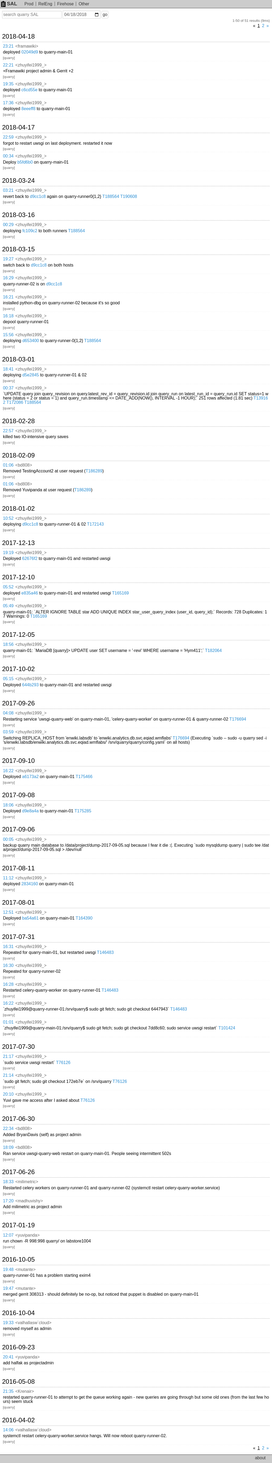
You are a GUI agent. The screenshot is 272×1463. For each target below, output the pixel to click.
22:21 (8, 65)
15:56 (8, 334)
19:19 (8, 552)
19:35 (8, 84)
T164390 (84, 918)
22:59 (8, 137)
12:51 (8, 912)
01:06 (8, 465)
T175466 (84, 776)
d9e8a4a (30, 811)
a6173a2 (30, 776)
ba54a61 (30, 918)
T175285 (82, 811)
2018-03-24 (18, 180)
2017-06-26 (18, 1172)
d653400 (30, 340)
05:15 (8, 678)
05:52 (8, 587)
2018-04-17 (18, 127)
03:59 (8, 732)
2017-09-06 (18, 829)
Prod (28, 4)
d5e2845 (30, 375)
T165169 (120, 593)
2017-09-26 (18, 703)
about (260, 1458)
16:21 (8, 297)
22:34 (8, 1128)
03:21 (8, 190)
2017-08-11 (18, 868)
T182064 (213, 650)
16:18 (8, 316)
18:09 (8, 1147)
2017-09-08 (18, 795)
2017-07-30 (18, 1047)
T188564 (110, 196)
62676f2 (29, 558)
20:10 (8, 1094)
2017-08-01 (18, 902)
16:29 (8, 278)
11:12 (8, 878)
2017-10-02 (18, 669)
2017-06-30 (18, 1119)
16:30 (8, 965)
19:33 (8, 1322)
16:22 (8, 770)
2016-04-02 (18, 1420)
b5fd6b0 (25, 162)
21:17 (8, 1056)
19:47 (8, 1288)
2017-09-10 (18, 761)
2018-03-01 (18, 359)
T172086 (14, 402)
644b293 (30, 685)
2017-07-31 (18, 937)
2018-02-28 (18, 421)
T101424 (226, 1028)
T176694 (237, 719)
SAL (9, 3)
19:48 (8, 1269)
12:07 (8, 1235)
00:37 (8, 388)
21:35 (8, 1391)
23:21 (8, 46)
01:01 (8, 1022)
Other (84, 4)
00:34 (8, 156)
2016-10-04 (18, 1313)
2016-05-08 (18, 1381)
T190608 (128, 196)
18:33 (8, 1181)
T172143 (95, 524)
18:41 (8, 369)
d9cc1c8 (38, 196)
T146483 (105, 952)
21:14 (8, 1075)
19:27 (8, 259)
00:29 (8, 224)
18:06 (8, 805)
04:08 (8, 713)
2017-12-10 (18, 577)
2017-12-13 (18, 543)
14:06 (8, 1430)
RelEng (45, 4)
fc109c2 (29, 230)
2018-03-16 (18, 215)
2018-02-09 (18, 455)
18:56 (8, 644)
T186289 (94, 471)
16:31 (8, 946)
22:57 (8, 431)
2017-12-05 (18, 635)
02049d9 (30, 52)
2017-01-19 (18, 1225)
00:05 (8, 839)
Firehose (65, 4)
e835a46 (30, 593)
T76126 (63, 1062)
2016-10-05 (18, 1259)
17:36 (8, 103)
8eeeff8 (29, 108)
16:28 (8, 984)
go (105, 14)
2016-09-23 (18, 1347)
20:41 (8, 1357)
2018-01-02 (18, 508)
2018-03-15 (18, 249)
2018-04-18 (18, 36)
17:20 (8, 1201)
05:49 (8, 606)
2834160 (30, 884)
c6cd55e (30, 90)
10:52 (8, 518)
